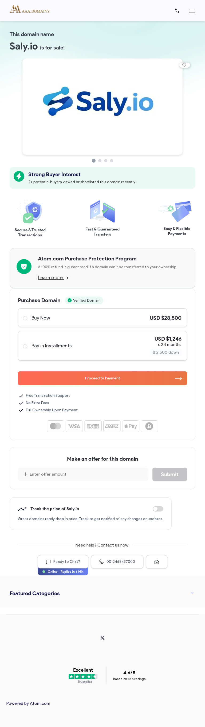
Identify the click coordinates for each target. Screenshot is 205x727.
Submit (170, 474)
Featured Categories (35, 593)
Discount (158, 508)
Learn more (53, 277)
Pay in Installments (102, 345)
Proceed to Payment (133, 378)
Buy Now (102, 318)
